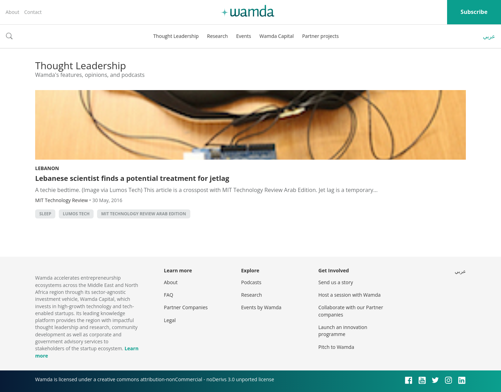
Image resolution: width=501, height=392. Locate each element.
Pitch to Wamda (336, 347)
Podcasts (251, 282)
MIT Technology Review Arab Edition (143, 214)
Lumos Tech (76, 214)
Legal (170, 320)
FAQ (168, 294)
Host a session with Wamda (349, 294)
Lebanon (47, 168)
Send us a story (335, 282)
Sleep (45, 214)
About (12, 12)
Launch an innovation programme (342, 330)
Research (217, 36)
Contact (32, 12)
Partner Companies (186, 307)
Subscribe (474, 12)
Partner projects (320, 36)
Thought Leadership (176, 36)
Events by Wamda (261, 307)
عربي (489, 36)
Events (243, 36)
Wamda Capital (277, 36)
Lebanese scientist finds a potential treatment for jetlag (132, 178)
